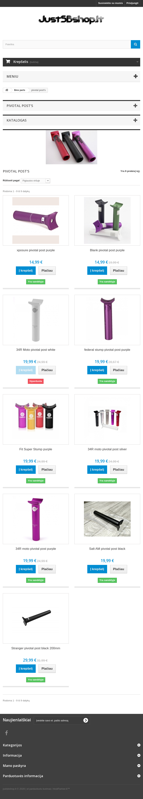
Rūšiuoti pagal (11, 180)
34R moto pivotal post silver (107, 449)
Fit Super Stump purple (35, 449)
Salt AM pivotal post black (107, 549)
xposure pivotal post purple (36, 250)
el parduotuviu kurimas (39, 788)
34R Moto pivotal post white (35, 350)
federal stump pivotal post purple (107, 350)
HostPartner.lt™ (61, 788)
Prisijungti (132, 3)
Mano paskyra (14, 765)
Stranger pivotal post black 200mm (35, 648)
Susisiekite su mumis (110, 3)
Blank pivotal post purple (107, 250)
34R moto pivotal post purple (36, 549)
